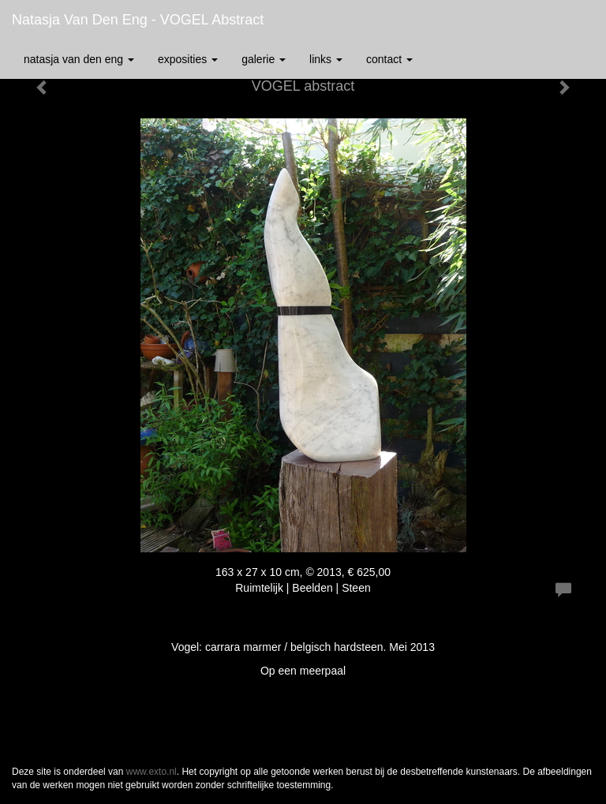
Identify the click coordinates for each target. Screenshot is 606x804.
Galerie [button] (263, 59)
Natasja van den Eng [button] (79, 59)
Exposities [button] (188, 59)
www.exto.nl (151, 771)
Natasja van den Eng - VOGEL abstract (138, 20)
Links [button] (325, 59)
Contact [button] (389, 59)
